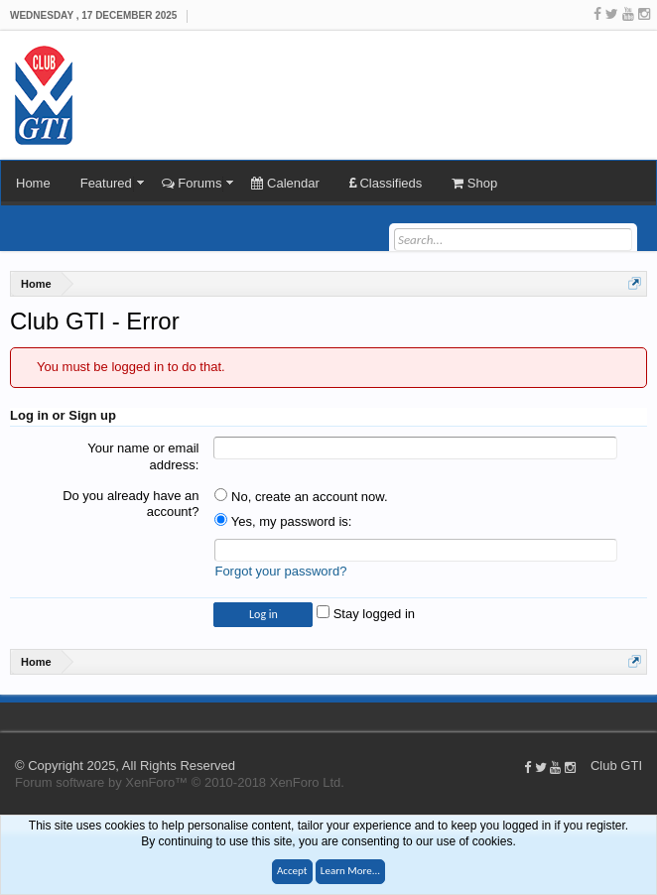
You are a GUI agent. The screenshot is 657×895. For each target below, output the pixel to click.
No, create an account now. (300, 496)
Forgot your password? (280, 571)
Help (627, 716)
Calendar (285, 183)
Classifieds (385, 183)
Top (647, 716)
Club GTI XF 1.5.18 (10, 716)
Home (33, 183)
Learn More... (350, 870)
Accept (292, 870)
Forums (192, 183)
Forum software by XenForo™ (179, 782)
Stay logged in (366, 613)
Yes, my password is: (282, 521)
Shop (474, 183)
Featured (106, 183)
